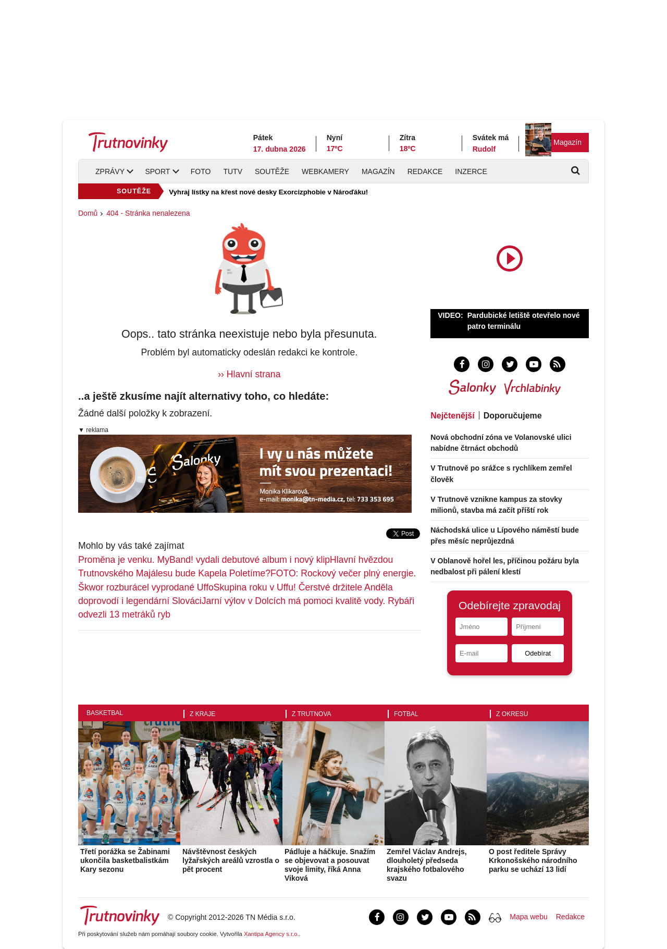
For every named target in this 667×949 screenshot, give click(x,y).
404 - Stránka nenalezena (148, 213)
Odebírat (538, 653)
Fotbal (406, 714)
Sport (157, 171)
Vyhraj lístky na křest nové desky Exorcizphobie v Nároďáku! (268, 192)
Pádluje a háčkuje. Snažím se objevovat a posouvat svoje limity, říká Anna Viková (330, 864)
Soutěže (272, 171)
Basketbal (105, 713)
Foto (201, 171)
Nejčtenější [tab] (452, 415)
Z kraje (202, 714)
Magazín (567, 142)
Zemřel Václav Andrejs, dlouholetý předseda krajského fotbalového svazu (427, 864)
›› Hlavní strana (249, 374)
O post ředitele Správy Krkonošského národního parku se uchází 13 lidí (533, 860)
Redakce (425, 171)
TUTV (232, 171)
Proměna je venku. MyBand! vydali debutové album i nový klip (204, 559)
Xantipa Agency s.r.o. (271, 934)
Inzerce (471, 171)
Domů (87, 213)
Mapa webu (528, 917)
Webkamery (325, 171)
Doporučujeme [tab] (513, 415)
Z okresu (512, 714)
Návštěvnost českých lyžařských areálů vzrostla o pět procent (230, 860)
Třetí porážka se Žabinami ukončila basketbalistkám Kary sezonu (125, 860)
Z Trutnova (311, 714)
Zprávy (110, 171)
